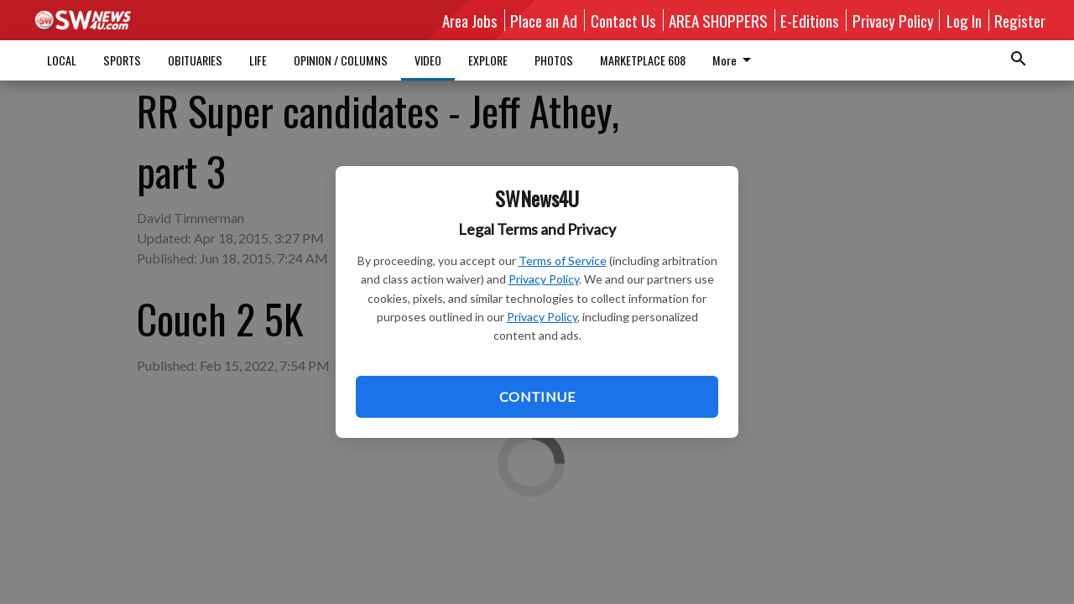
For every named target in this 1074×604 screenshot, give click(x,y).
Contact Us (623, 20)
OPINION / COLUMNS (341, 60)
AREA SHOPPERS (718, 20)
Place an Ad (543, 20)
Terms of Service (563, 260)
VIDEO (427, 60)
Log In (964, 20)
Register (1019, 20)
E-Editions (809, 20)
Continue (537, 396)
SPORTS (122, 60)
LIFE (258, 60)
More (622, 59)
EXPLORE (488, 60)
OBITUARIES (195, 60)
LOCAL (61, 60)
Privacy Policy (543, 279)
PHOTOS (553, 60)
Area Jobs (470, 20)
